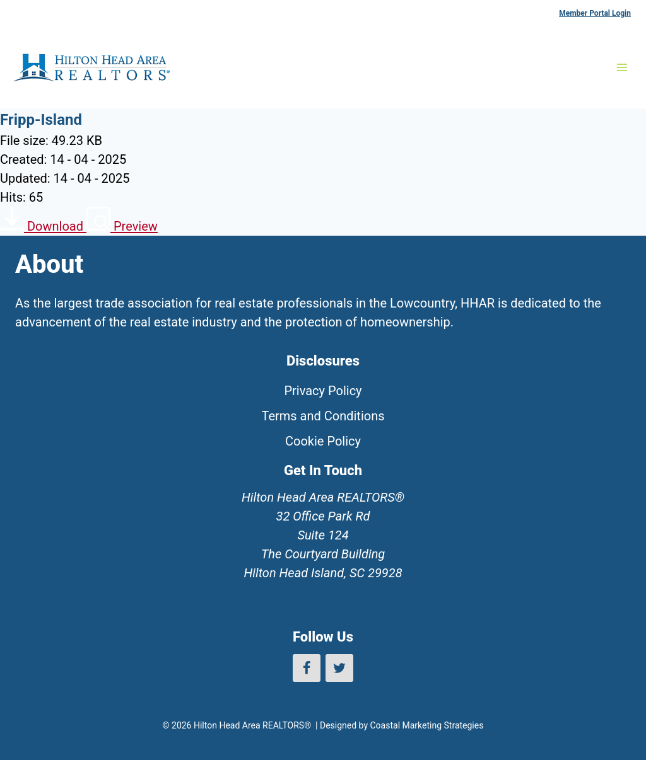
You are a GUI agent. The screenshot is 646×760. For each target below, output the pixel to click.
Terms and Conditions (322, 415)
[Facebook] (306, 668)
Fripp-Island (41, 120)
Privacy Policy (322, 390)
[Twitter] (339, 668)
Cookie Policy (323, 441)
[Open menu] (621, 67)
